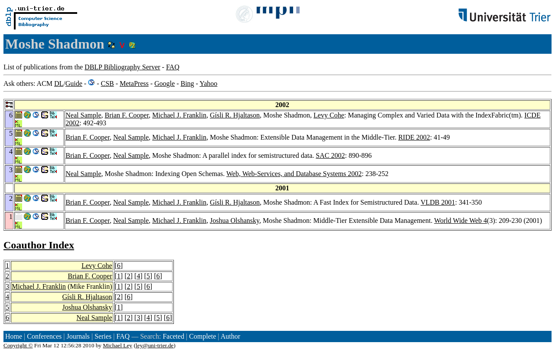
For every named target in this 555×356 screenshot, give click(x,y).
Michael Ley (117, 345)
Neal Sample (83, 115)
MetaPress (134, 83)
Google (164, 83)
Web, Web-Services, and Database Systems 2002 (294, 173)
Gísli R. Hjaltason (235, 115)
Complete (202, 336)
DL (58, 83)
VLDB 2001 (438, 202)
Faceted (173, 336)
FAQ (173, 67)
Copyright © (18, 345)
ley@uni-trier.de (154, 345)
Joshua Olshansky (234, 220)
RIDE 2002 (414, 137)
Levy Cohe (328, 115)
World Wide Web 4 (460, 220)
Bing (187, 83)
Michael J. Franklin (179, 115)
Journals (77, 336)
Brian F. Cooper (126, 115)
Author (230, 336)
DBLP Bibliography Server (122, 67)
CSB (107, 83)
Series (103, 336)
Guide (73, 83)
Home (13, 336)
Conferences (44, 336)
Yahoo (208, 83)
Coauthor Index (38, 245)
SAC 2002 (330, 155)
